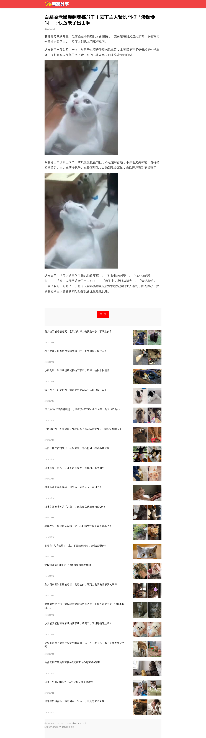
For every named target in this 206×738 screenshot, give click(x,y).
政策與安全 (57, 727)
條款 (64, 727)
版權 (72, 727)
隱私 (68, 727)
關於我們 (48, 727)
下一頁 (103, 314)
